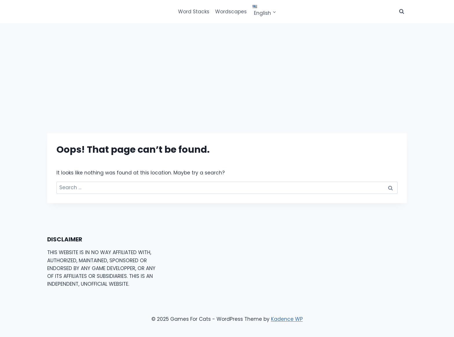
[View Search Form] (401, 11)
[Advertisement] (227, 66)
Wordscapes (231, 11)
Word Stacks (193, 11)
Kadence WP (287, 319)
